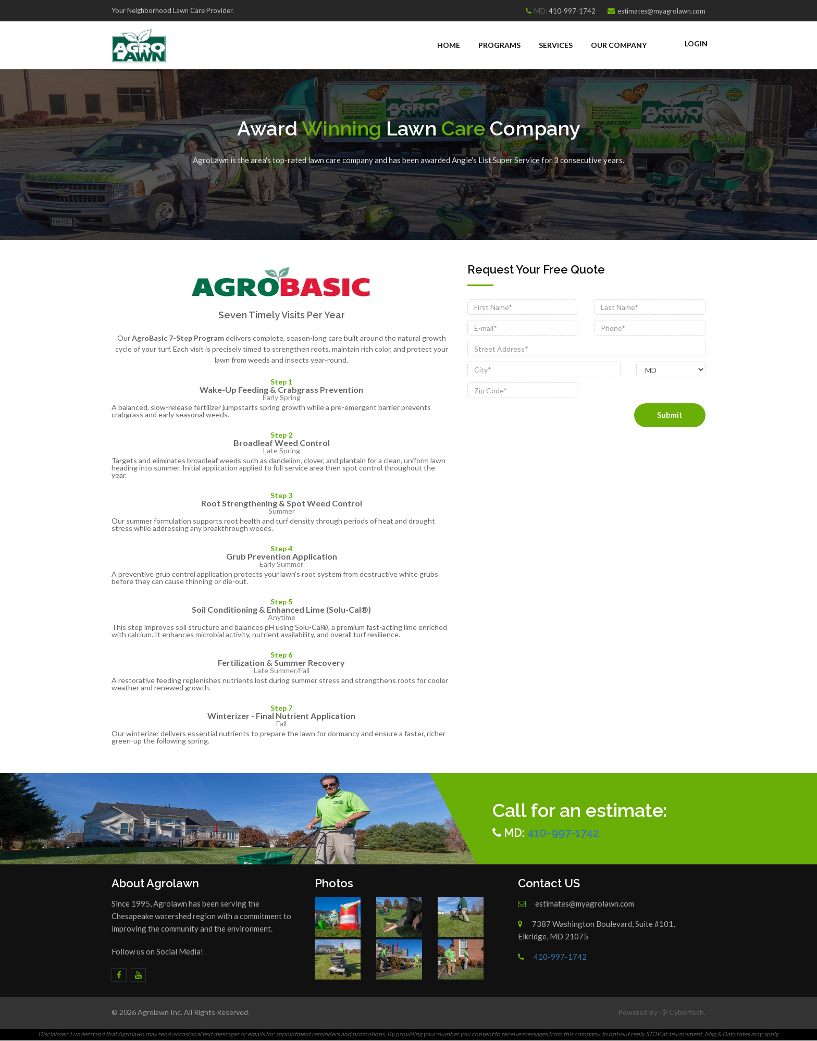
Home (448, 45)
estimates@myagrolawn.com (661, 11)
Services (556, 45)
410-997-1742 (572, 11)
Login (696, 43)
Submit (670, 414)
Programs (499, 45)
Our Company (619, 45)
